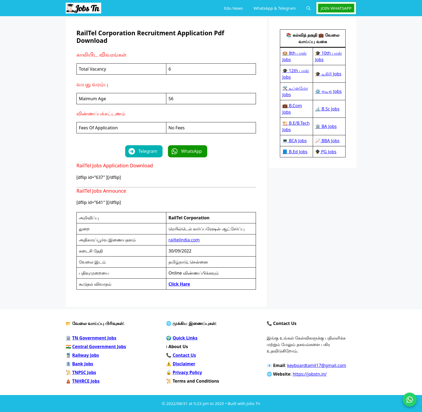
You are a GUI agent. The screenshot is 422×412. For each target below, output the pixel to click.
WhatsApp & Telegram (275, 8)
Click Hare (179, 284)
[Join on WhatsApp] (410, 400)
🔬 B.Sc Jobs (327, 109)
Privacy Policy (187, 372)
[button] (308, 8)
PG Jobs (325, 152)
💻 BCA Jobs (294, 141)
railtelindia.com (184, 240)
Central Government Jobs (99, 346)
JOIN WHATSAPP (336, 8)
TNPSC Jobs (84, 372)
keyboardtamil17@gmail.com (316, 365)
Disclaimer (184, 364)
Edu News (233, 8)
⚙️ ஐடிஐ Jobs (328, 91)
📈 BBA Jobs (327, 141)
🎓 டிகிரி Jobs (328, 74)
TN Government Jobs (94, 338)
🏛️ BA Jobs (326, 126)
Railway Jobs (85, 355)
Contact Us (184, 355)
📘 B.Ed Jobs (294, 152)
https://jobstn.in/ (309, 374)
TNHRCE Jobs (86, 381)
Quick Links (185, 338)
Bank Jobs (82, 364)
